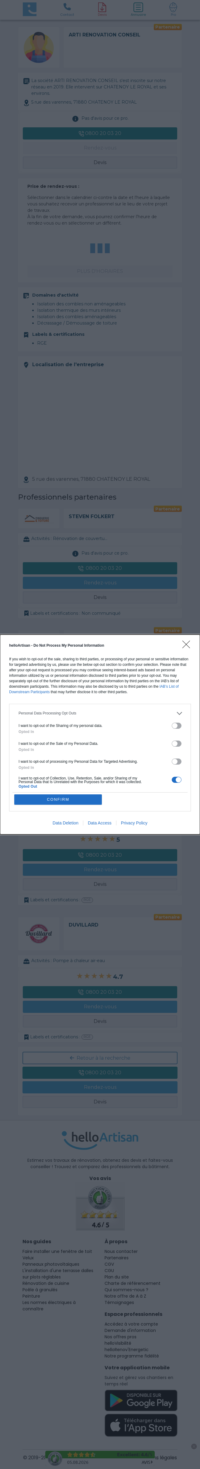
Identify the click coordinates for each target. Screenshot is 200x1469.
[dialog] (100, 735)
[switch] (176, 726)
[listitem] (100, 713)
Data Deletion (65, 823)
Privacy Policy (134, 823)
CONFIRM (58, 799)
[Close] (188, 646)
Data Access (100, 823)
